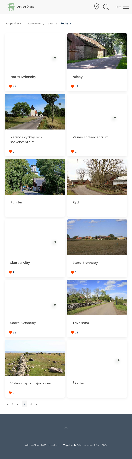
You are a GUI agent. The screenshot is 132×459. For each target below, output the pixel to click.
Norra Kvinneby (23, 77)
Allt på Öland (13, 23)
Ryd (76, 202)
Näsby (78, 77)
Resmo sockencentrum (90, 137)
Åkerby (78, 383)
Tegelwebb (69, 445)
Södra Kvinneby (23, 323)
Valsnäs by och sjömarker (31, 383)
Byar (50, 23)
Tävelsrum (81, 323)
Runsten (16, 202)
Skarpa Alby (20, 263)
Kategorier (34, 23)
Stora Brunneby (85, 263)
